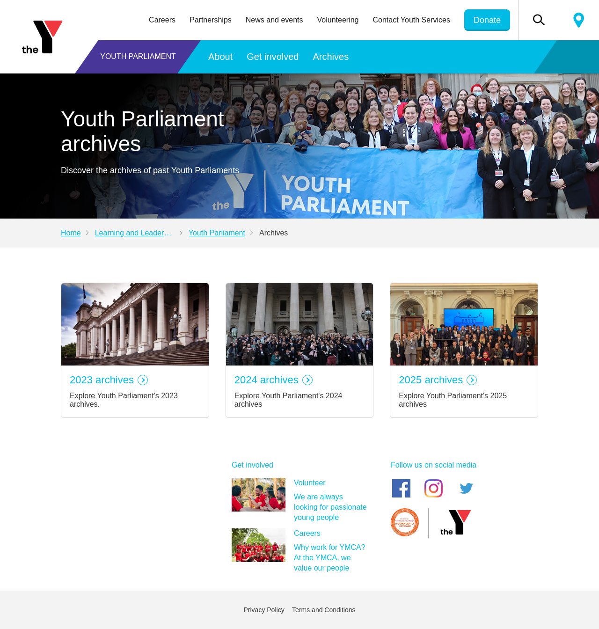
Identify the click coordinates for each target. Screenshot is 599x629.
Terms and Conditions (323, 610)
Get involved (273, 56)
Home (71, 233)
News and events (274, 20)
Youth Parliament (138, 56)
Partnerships (211, 20)
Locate (579, 20)
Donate (487, 20)
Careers (162, 20)
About (220, 56)
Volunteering (338, 20)
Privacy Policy (264, 610)
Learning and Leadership (136, 233)
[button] (539, 20)
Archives (331, 56)
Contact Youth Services (411, 20)
